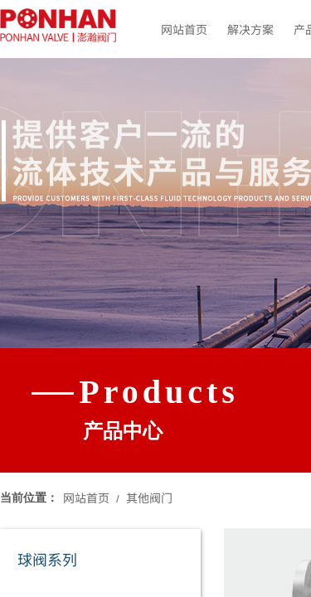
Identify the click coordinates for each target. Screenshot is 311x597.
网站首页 (184, 29)
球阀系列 (47, 559)
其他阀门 (149, 497)
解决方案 (250, 29)
